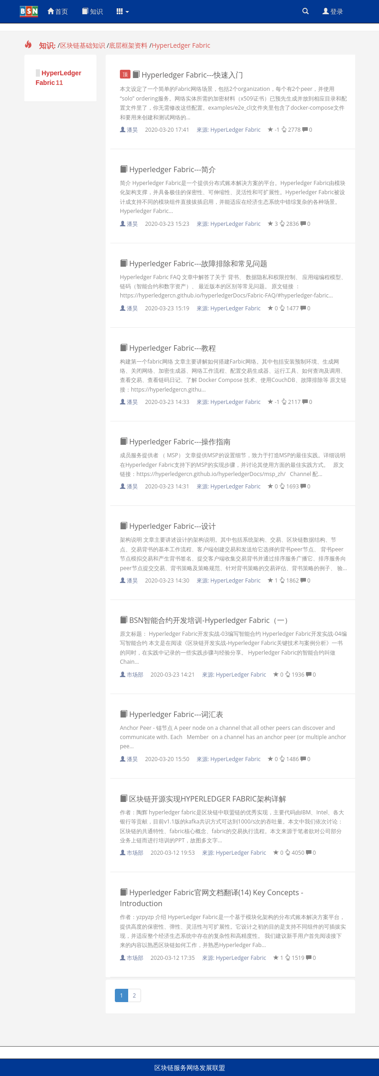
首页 (57, 11)
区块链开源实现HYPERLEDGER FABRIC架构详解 (203, 799)
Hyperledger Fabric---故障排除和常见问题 (193, 263)
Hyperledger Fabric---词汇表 (171, 714)
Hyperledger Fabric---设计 (168, 526)
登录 (333, 11)
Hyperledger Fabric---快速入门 (181, 75)
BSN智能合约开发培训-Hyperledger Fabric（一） (206, 620)
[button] (123, 11)
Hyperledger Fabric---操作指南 (175, 442)
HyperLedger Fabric (181, 45)
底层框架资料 (128, 45)
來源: (229, 130)
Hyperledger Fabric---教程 (168, 348)
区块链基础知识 (82, 45)
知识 (92, 11)
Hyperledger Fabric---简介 (168, 169)
